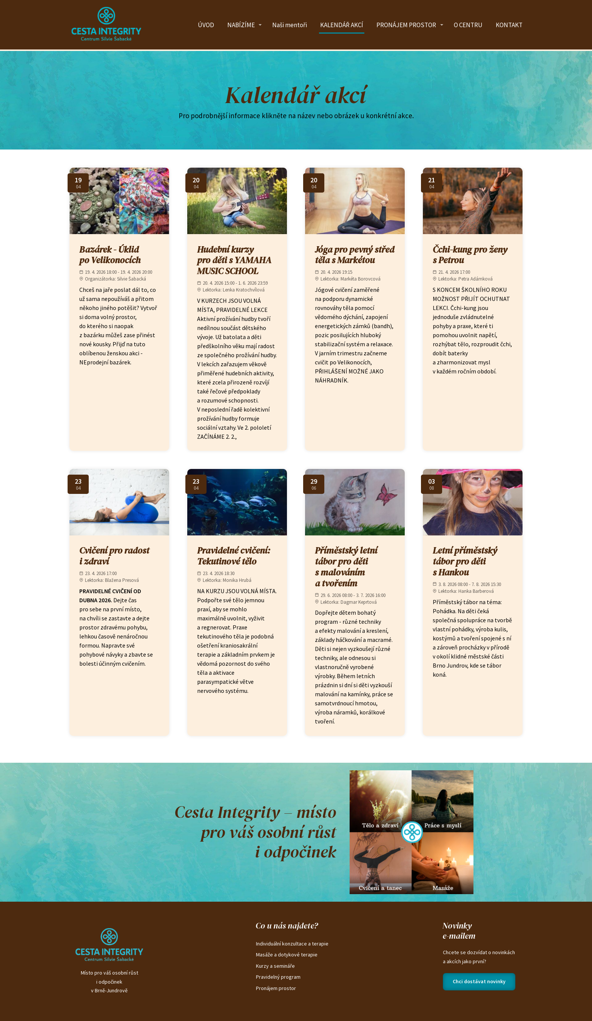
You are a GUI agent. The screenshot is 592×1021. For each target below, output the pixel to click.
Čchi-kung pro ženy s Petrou (470, 255)
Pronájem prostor (276, 988)
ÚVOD (206, 25)
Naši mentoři (289, 25)
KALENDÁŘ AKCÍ (341, 25)
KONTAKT (509, 25)
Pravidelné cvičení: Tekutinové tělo (233, 556)
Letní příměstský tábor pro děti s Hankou (465, 561)
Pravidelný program (278, 976)
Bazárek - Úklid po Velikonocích (109, 255)
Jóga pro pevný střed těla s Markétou (354, 255)
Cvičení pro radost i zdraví (114, 556)
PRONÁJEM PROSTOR (406, 25)
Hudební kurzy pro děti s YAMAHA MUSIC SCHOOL (234, 260)
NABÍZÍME (241, 25)
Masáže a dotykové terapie (287, 954)
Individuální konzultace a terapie (292, 943)
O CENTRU (468, 25)
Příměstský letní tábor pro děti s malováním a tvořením (346, 566)
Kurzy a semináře (275, 965)
